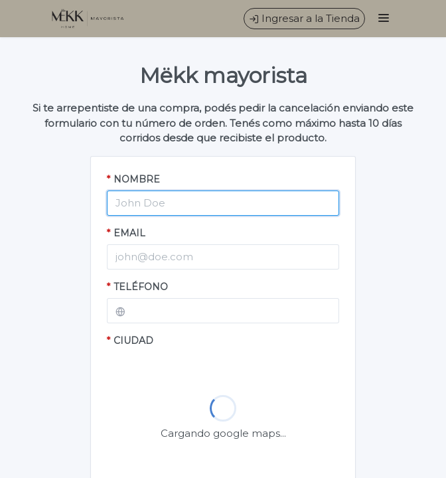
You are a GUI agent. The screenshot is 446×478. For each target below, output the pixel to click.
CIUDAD (130, 341)
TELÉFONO (137, 287)
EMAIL (126, 233)
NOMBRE (133, 179)
